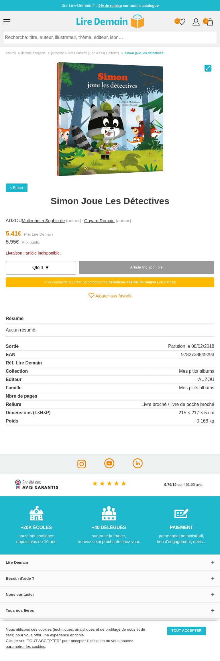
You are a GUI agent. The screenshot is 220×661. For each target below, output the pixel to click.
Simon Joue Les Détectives (144, 53)
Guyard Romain (99, 220)
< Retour (16, 188)
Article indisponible (146, 267)
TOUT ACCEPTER (187, 631)
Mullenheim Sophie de (43, 220)
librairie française (33, 53)
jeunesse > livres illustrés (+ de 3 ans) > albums (85, 53)
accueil (11, 53)
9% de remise (110, 5)
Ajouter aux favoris (110, 295)
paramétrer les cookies (25, 646)
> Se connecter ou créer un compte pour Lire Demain (110, 282)
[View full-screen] (208, 68)
